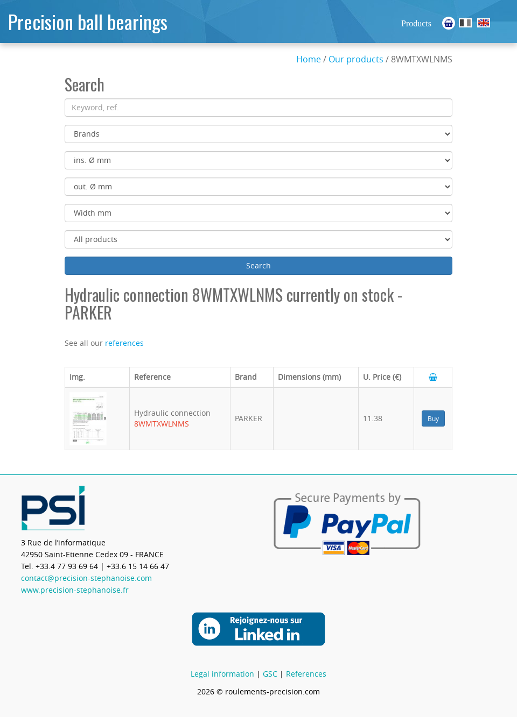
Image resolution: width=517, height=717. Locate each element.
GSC (270, 674)
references (124, 343)
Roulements (465, 22)
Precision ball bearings (87, 21)
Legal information (222, 674)
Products (416, 23)
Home (308, 59)
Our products (356, 59)
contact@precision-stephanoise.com (86, 578)
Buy (433, 418)
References (306, 674)
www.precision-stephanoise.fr (75, 590)
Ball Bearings (483, 22)
